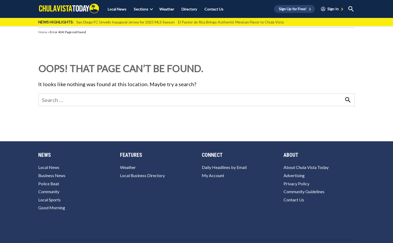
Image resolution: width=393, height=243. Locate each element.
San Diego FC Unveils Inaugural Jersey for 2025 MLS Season (125, 22)
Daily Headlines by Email (224, 167)
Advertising (294, 175)
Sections (141, 9)
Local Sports (49, 199)
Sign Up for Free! (292, 9)
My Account (213, 175)
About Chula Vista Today (306, 167)
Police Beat (48, 183)
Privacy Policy (296, 183)
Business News (51, 175)
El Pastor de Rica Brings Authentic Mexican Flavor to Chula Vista (231, 22)
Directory (189, 9)
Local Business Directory (142, 175)
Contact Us (213, 9)
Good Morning (51, 207)
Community (48, 191)
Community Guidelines (304, 191)
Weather (166, 9)
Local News (117, 9)
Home (42, 32)
